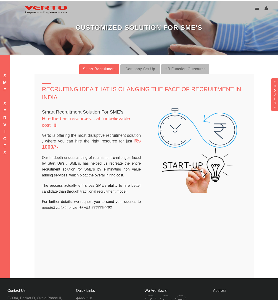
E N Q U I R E (275, 95)
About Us (84, 298)
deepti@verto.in (54, 207)
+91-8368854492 (98, 207)
